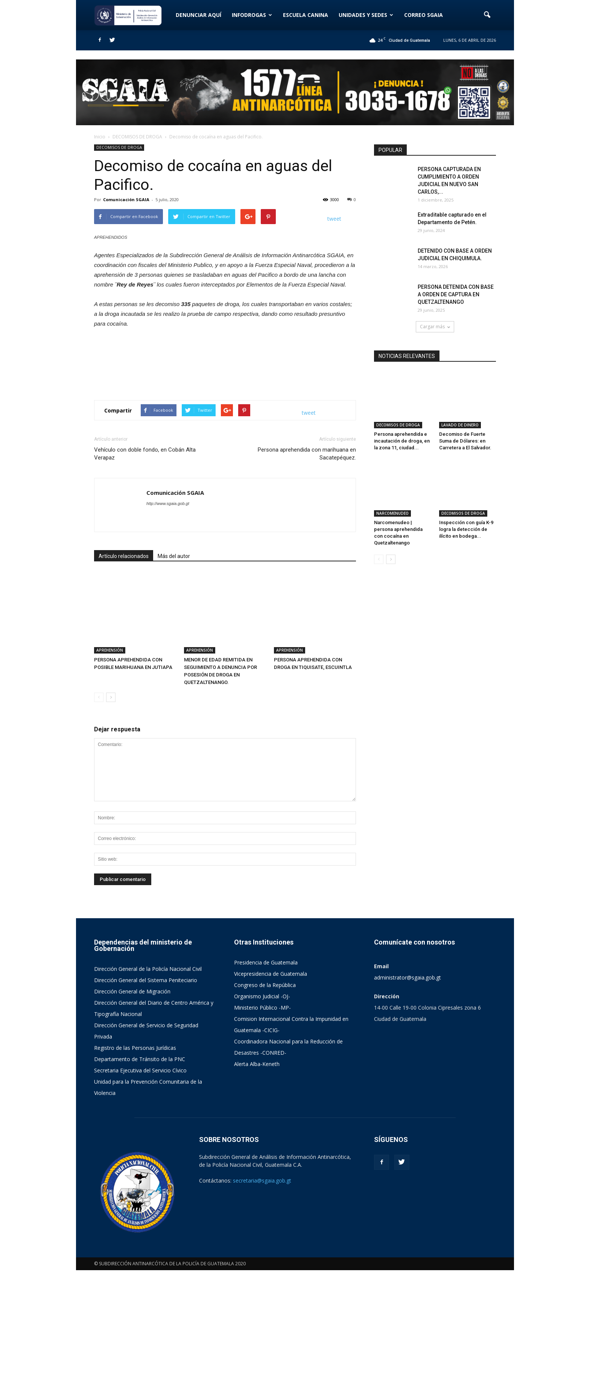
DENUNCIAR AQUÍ (198, 14)
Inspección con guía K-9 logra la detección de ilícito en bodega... (466, 493)
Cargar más (435, 326)
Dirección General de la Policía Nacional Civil (148, 1090)
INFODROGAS (252, 14)
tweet (334, 218)
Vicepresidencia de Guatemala (270, 1095)
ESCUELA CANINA (305, 14)
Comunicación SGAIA (126, 199)
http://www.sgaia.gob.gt (167, 651)
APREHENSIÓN (109, 772)
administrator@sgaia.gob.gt (407, 1099)
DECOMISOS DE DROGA (119, 147)
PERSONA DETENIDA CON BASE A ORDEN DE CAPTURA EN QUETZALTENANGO (456, 294)
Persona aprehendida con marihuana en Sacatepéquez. (307, 601)
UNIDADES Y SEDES (366, 14)
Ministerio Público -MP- (262, 1129)
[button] (487, 15)
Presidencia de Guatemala (266, 1084)
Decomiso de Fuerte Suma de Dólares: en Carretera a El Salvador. (465, 423)
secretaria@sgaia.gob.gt (262, 1302)
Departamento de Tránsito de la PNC (139, 1180)
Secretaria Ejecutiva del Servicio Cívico (140, 1192)
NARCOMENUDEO (392, 477)
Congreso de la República (265, 1106)
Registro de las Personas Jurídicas (135, 1169)
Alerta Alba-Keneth (257, 1185)
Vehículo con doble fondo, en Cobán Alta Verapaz (145, 601)
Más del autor (174, 704)
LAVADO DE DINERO (460, 407)
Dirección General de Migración (132, 1113)
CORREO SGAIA (423, 14)
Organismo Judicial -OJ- (262, 1118)
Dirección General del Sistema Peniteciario (145, 1101)
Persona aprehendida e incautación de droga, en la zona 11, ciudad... (402, 423)
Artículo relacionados (124, 704)
